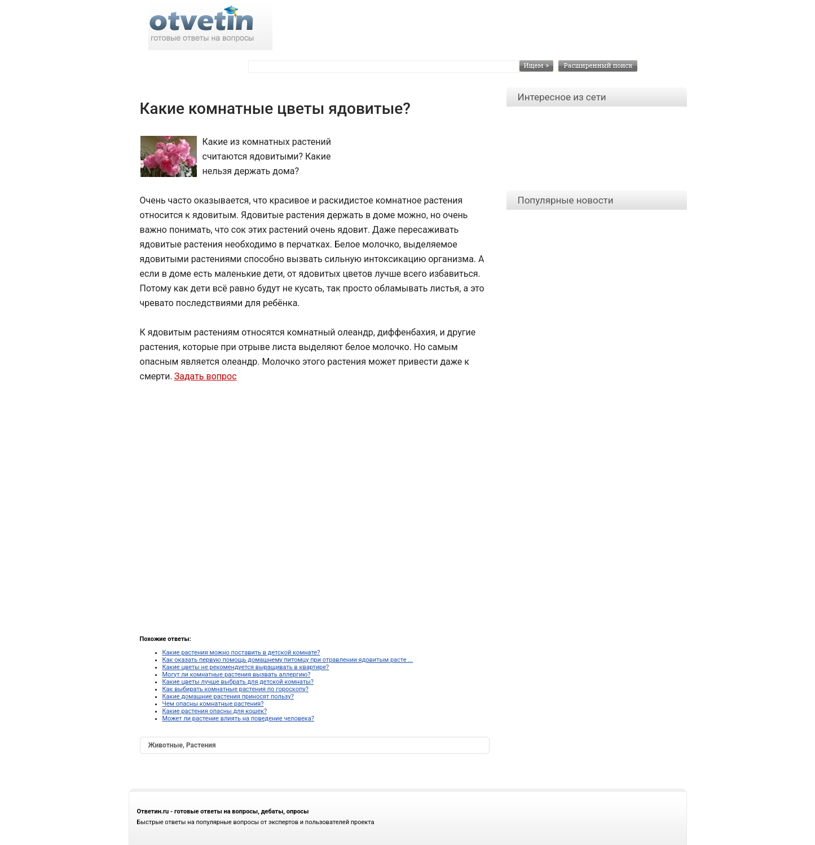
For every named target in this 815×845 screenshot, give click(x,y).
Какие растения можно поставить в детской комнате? (241, 652)
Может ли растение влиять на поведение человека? (238, 718)
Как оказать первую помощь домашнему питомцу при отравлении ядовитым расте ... (287, 659)
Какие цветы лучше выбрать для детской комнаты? (238, 681)
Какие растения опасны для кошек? (214, 711)
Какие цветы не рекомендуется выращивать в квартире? (245, 667)
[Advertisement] (413, 160)
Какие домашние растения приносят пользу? (228, 696)
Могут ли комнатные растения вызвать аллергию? (236, 674)
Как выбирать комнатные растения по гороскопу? (235, 689)
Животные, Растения (182, 745)
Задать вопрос (205, 376)
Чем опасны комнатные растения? (213, 703)
